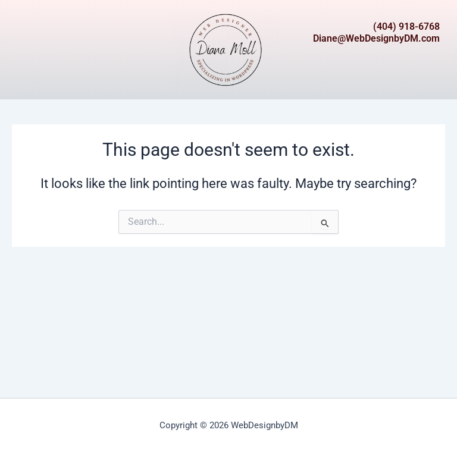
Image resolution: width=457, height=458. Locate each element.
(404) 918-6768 (406, 26)
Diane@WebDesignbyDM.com (376, 38)
